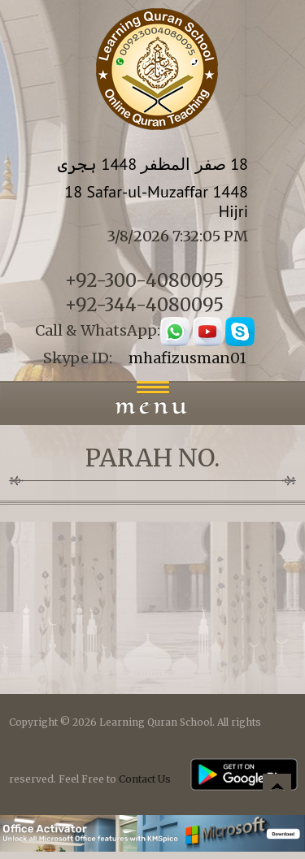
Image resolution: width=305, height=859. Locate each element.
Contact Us (145, 779)
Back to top (276, 790)
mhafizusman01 (187, 358)
